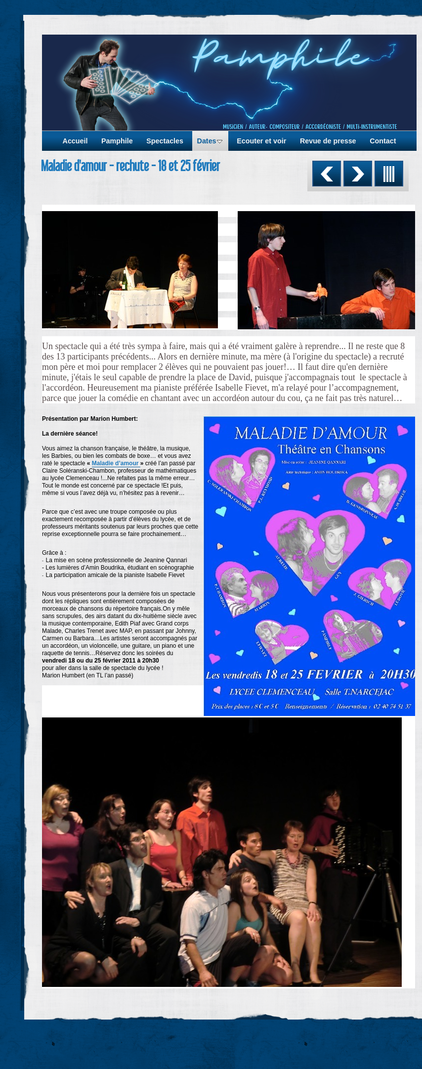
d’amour (127, 463)
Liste (389, 173)
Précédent (326, 173)
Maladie (103, 463)
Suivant (358, 173)
